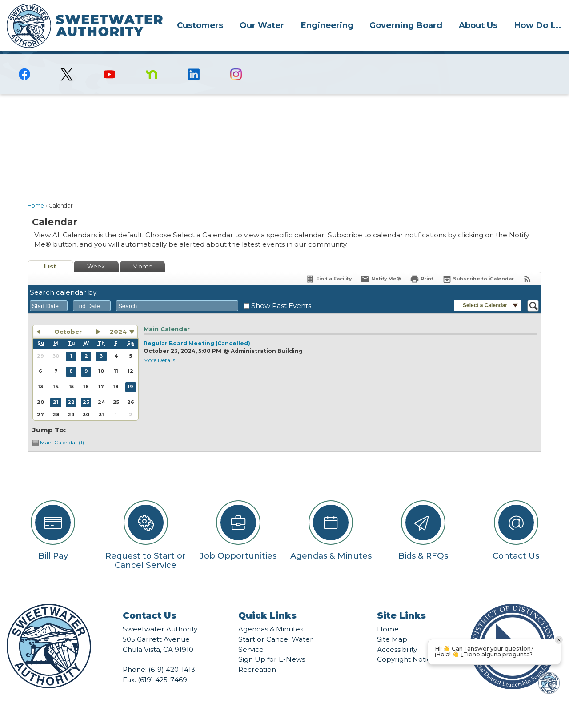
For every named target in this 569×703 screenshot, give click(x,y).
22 (71, 387)
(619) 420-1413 (171, 654)
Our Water (262, 25)
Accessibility (397, 634)
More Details (159, 345)
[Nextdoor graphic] (151, 59)
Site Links (401, 600)
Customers (200, 25)
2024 (118, 316)
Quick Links (267, 600)
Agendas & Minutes (270, 614)
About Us (478, 25)
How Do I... (537, 25)
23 (86, 387)
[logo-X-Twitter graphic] (67, 59)
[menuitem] (200, 25)
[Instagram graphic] (236, 59)
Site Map (392, 624)
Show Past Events (281, 290)
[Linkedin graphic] (194, 59)
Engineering (327, 25)
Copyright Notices (407, 644)
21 (56, 387)
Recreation (257, 654)
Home (36, 190)
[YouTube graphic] (109, 59)
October (68, 316)
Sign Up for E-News (271, 644)
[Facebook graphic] (25, 59)
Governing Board (405, 25)
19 (130, 372)
